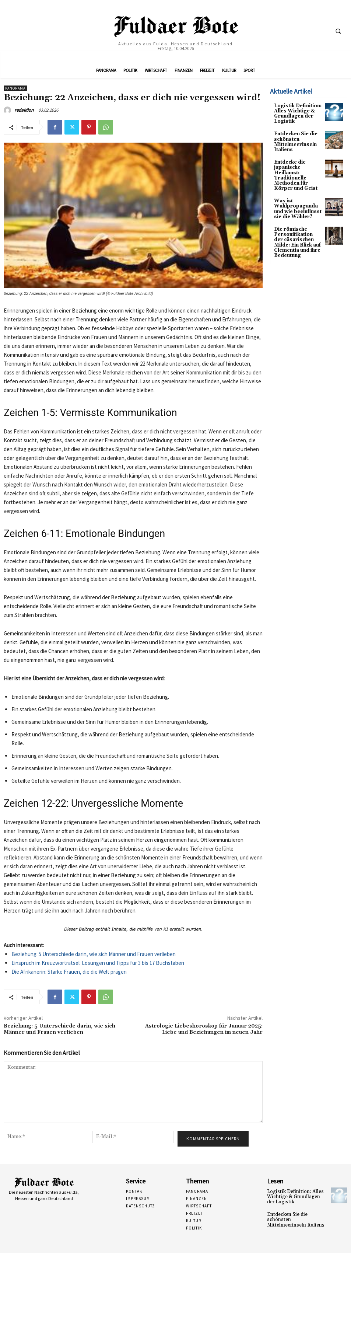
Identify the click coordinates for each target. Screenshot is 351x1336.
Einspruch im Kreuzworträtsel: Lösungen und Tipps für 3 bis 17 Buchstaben (97, 962)
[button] (338, 31)
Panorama (15, 88)
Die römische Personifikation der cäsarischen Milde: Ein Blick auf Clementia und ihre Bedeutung (297, 236)
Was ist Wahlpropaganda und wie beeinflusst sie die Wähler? (296, 204)
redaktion (24, 110)
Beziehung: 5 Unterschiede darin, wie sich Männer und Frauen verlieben (93, 953)
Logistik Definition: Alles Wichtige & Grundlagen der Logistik (297, 113)
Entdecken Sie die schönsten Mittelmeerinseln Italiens (294, 140)
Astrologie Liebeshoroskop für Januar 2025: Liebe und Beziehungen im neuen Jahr (204, 1029)
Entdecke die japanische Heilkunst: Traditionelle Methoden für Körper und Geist (294, 172)
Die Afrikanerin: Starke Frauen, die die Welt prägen (69, 971)
